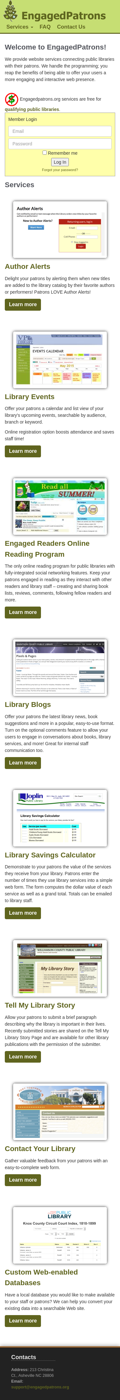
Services (19, 27)
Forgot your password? (60, 170)
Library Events (30, 397)
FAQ (45, 27)
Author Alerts (27, 266)
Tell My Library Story (40, 1005)
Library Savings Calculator (50, 855)
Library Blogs (28, 704)
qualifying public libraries (32, 109)
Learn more (23, 304)
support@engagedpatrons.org (40, 1387)
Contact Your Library (40, 1149)
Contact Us (71, 27)
